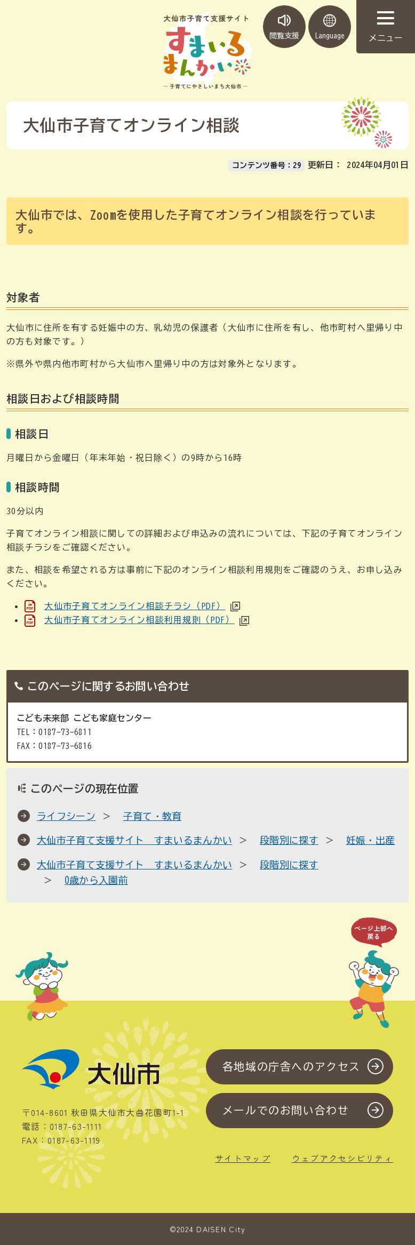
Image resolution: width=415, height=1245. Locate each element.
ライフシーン (66, 816)
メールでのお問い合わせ (285, 1111)
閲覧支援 (284, 26)
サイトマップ (242, 1158)
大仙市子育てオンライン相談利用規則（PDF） (139, 620)
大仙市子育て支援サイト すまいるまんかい (134, 840)
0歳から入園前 (96, 880)
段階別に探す (289, 840)
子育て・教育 (152, 816)
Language (329, 26)
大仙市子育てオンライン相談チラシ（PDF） (134, 606)
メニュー (385, 27)
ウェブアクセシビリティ (342, 1158)
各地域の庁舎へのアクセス (291, 1067)
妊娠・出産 (370, 840)
